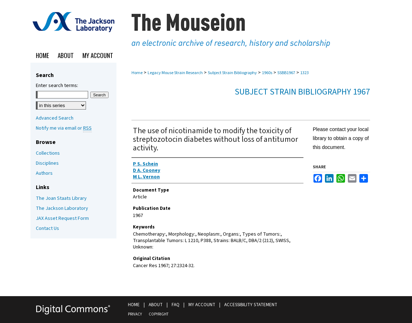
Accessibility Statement (250, 305)
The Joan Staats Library (61, 198)
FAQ (175, 305)
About (156, 305)
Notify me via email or (64, 128)
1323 (304, 73)
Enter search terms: (57, 85)
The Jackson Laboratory (62, 208)
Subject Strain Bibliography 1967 (302, 92)
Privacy (135, 314)
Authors (44, 173)
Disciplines (47, 163)
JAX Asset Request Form (62, 218)
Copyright (158, 314)
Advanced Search (54, 118)
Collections (48, 153)
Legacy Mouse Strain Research (175, 73)
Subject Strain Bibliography (232, 73)
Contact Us (47, 228)
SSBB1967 (286, 73)
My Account (201, 305)
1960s (267, 73)
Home (137, 73)
